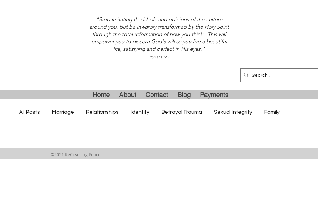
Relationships (102, 112)
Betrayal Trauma (181, 112)
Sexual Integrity (233, 112)
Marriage (63, 112)
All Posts (29, 112)
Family (272, 112)
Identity (140, 112)
